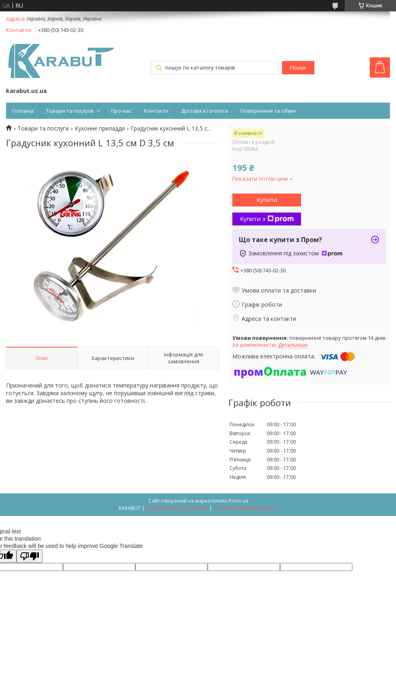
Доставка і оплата (204, 110)
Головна (23, 110)
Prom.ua (238, 500)
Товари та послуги (69, 110)
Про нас (121, 110)
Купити (267, 200)
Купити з (267, 219)
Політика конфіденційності (245, 508)
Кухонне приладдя (100, 128)
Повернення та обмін (268, 110)
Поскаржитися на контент (177, 508)
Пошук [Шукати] (298, 68)
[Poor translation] (29, 556)
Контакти (156, 110)
